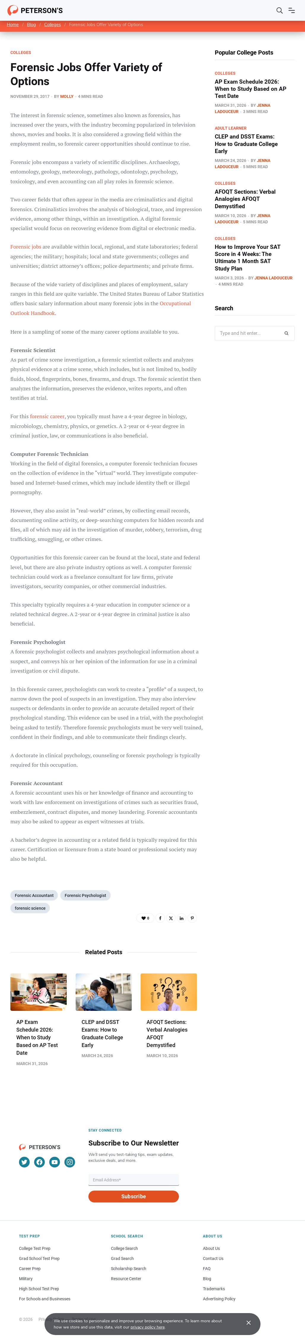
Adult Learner (231, 128)
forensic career (47, 415)
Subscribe (133, 1197)
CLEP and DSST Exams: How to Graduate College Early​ (248, 143)
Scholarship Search (128, 1269)
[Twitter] (24, 1162)
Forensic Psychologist (86, 895)
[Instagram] (69, 1162)
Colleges (52, 25)
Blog (31, 25)
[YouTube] (54, 1162)
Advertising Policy (219, 1299)
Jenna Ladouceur (274, 277)
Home (13, 25)
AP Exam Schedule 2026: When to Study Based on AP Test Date (37, 1038)
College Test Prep (34, 1248)
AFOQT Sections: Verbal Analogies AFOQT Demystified (246, 198)
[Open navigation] (292, 10)
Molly (67, 96)
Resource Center (126, 1279)
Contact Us (213, 1258)
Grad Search (122, 1258)
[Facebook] (39, 1162)
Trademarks (214, 1289)
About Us (211, 1248)
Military (26, 1279)
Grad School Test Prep (39, 1258)
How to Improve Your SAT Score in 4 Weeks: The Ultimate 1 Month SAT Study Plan (248, 257)
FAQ (207, 1269)
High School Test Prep (39, 1289)
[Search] (280, 10)
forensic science (30, 908)
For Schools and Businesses (44, 1299)
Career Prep (30, 1269)
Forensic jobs (26, 246)
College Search (124, 1248)
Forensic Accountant (34, 895)
